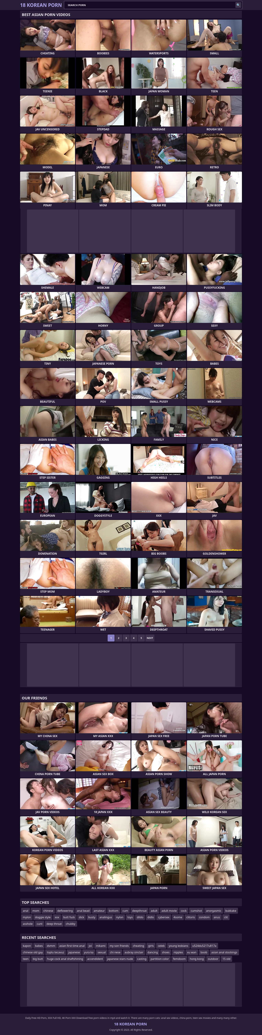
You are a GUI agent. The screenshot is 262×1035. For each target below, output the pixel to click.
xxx (57, 917)
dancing (152, 952)
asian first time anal (72, 946)
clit (226, 917)
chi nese (115, 952)
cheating (138, 946)
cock (184, 911)
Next (150, 638)
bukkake (230, 911)
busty (91, 917)
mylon (27, 917)
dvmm (51, 946)
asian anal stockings (224, 952)
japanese (74, 952)
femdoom (179, 959)
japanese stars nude (120, 959)
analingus (105, 917)
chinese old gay (33, 952)
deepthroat (139, 911)
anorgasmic (213, 911)
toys (130, 917)
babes (39, 946)
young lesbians (178, 946)
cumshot (196, 911)
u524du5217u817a (204, 946)
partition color (160, 959)
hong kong (197, 959)
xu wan (191, 952)
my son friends (119, 946)
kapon (27, 946)
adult (154, 911)
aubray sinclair (134, 952)
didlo (150, 917)
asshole (28, 924)
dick (81, 917)
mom (35, 911)
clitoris (190, 917)
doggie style (43, 917)
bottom (113, 911)
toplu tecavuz (55, 952)
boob (204, 952)
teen (26, 959)
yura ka (88, 952)
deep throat (54, 924)
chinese (48, 911)
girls (151, 946)
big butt (38, 959)
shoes (165, 952)
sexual (102, 952)
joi (90, 946)
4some (178, 917)
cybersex (163, 917)
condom (204, 917)
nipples (178, 952)
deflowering (65, 911)
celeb (161, 946)
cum (125, 911)
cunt (39, 924)
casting (141, 959)
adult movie (169, 911)
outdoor (213, 959)
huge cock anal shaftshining (65, 959)
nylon (119, 917)
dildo (140, 917)
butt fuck (69, 917)
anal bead (83, 911)
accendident (95, 959)
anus (217, 917)
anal (25, 911)
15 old (226, 959)
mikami (101, 946)
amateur (99, 911)
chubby (70, 924)
